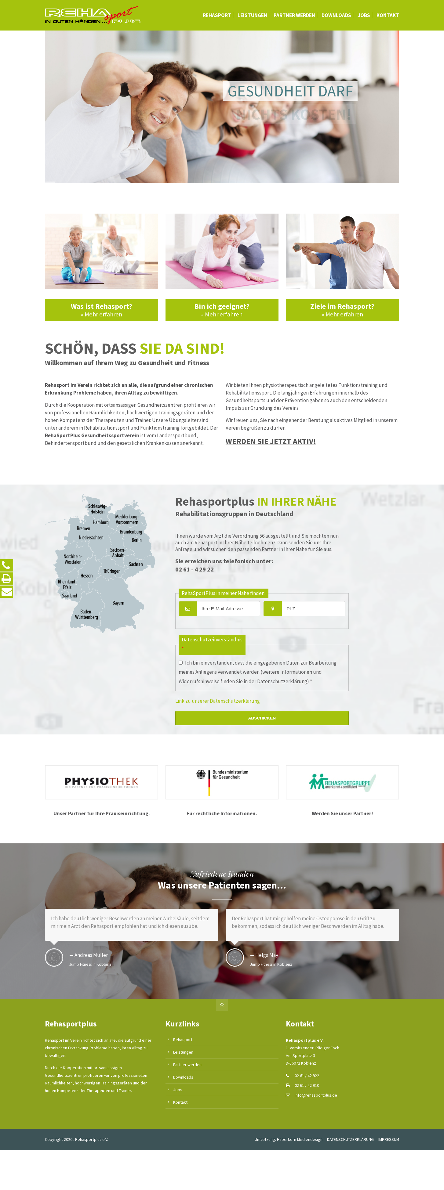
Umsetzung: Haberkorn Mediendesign (288, 1139)
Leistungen (183, 1052)
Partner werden (187, 1064)
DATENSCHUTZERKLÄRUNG (350, 1139)
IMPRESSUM (388, 1139)
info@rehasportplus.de (316, 1095)
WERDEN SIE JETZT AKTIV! (271, 441)
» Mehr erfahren (101, 314)
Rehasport (182, 1039)
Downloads (183, 1077)
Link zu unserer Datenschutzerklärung (217, 701)
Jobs (177, 1089)
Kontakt (180, 1102)
